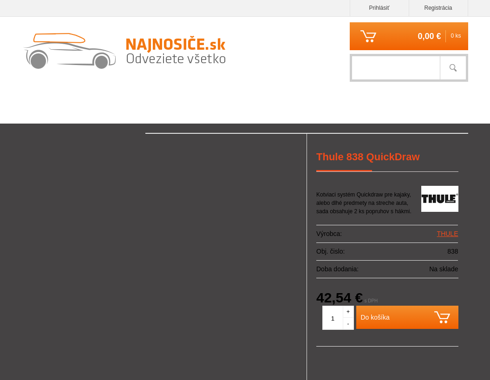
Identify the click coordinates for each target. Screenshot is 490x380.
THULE (447, 233)
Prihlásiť (379, 8)
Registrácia (438, 8)
